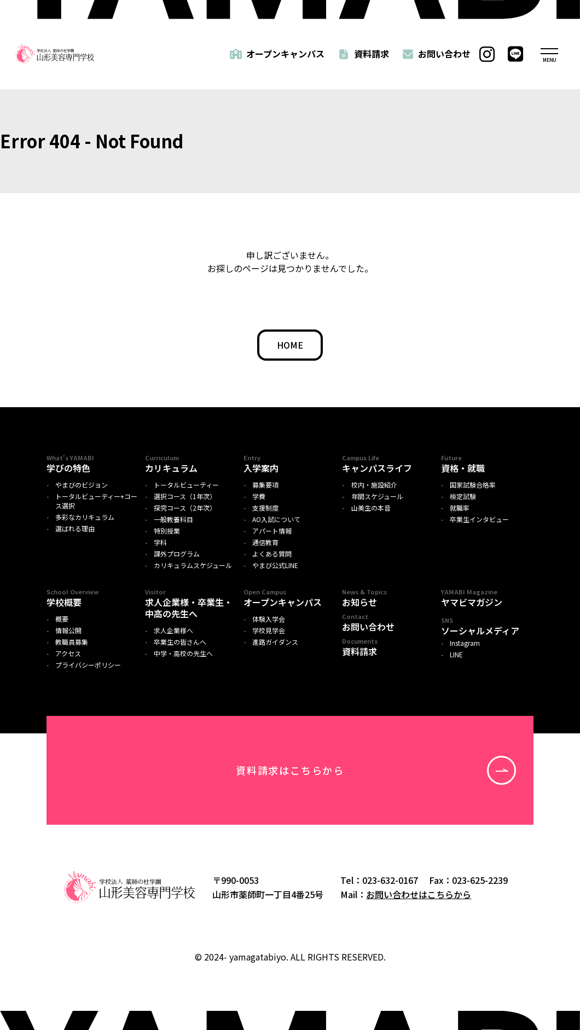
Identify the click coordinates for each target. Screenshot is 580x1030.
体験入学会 (268, 619)
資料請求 (371, 53)
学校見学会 (268, 630)
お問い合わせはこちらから (418, 894)
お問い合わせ (444, 53)
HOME (290, 344)
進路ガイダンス (275, 642)
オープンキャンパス (285, 53)
